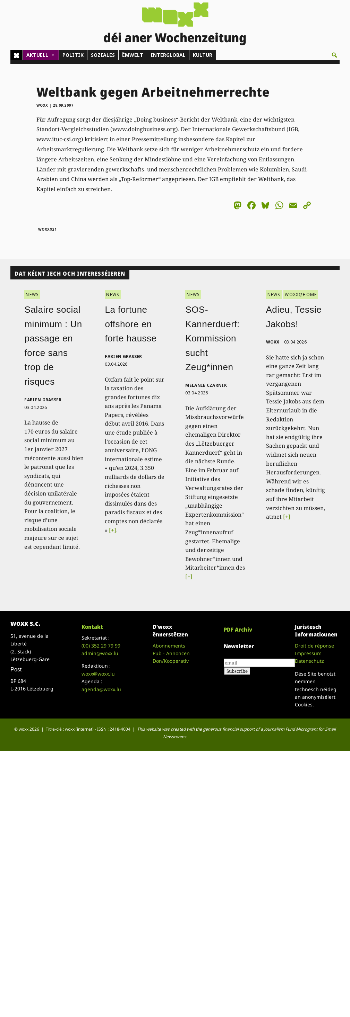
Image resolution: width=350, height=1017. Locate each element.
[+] (112, 530)
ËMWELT (132, 55)
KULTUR (202, 55)
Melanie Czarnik (206, 385)
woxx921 (47, 229)
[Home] (16, 55)
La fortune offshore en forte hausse (130, 324)
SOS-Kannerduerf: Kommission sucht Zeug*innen (212, 338)
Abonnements (169, 645)
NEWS (32, 294)
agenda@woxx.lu (101, 689)
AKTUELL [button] (40, 55)
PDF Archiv (238, 629)
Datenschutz (309, 661)
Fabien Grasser (42, 400)
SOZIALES (103, 55)
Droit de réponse (314, 645)
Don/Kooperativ (171, 661)
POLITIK (73, 55)
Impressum (308, 653)
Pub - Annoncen (171, 653)
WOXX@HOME (301, 294)
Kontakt (92, 627)
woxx (43, 105)
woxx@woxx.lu (98, 673)
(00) (101, 645)
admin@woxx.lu (100, 653)
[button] (334, 55)
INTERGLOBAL (168, 55)
